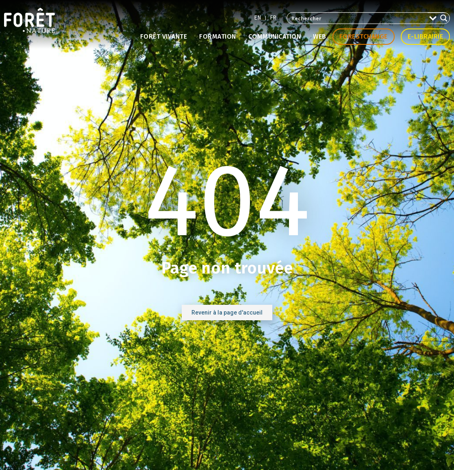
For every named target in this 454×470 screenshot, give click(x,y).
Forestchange (363, 36)
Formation (217, 36)
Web (319, 36)
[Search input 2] (357, 18)
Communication (274, 36)
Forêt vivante (163, 36)
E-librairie (425, 36)
